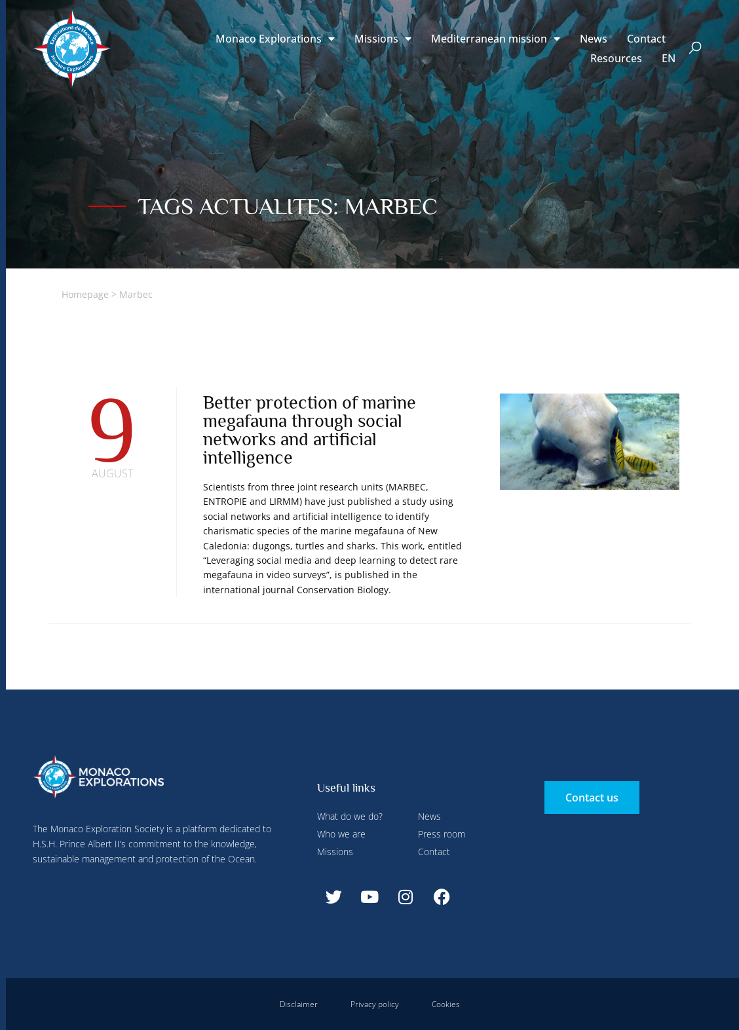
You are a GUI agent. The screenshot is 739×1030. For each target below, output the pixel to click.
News (593, 38)
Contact (646, 38)
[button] (695, 49)
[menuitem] (668, 58)
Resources (616, 58)
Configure (308, 28)
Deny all (362, 28)
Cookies (446, 1004)
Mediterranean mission (495, 38)
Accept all (238, 308)
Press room (441, 834)
